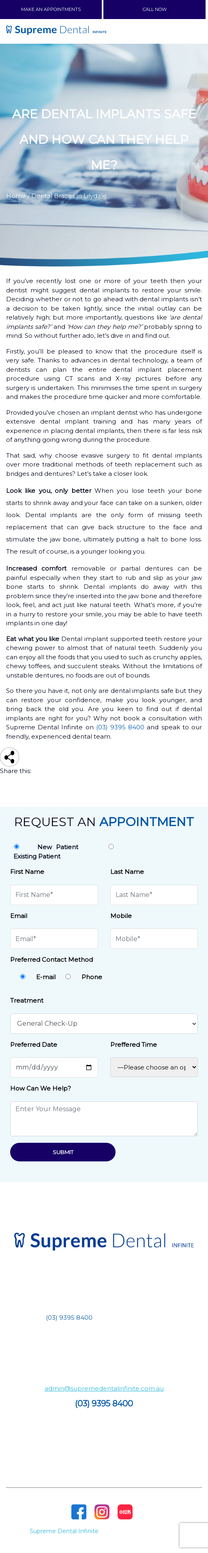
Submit (63, 1152)
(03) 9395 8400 (120, 727)
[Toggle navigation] (191, 31)
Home (16, 196)
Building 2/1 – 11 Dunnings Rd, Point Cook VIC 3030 (104, 1347)
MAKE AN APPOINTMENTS (51, 9)
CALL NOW (155, 9)
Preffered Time (133, 1044)
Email (18, 916)
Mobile (121, 916)
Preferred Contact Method (51, 959)
